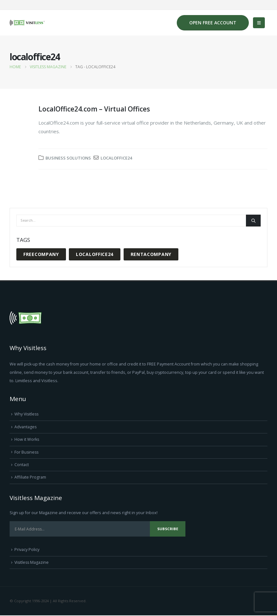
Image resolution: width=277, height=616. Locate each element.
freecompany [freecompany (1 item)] (41, 254)
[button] (259, 22)
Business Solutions (68, 158)
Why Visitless (27, 414)
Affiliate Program (30, 477)
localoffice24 (116, 158)
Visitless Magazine (32, 562)
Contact (21, 465)
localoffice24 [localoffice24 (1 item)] (94, 254)
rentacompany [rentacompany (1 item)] (151, 254)
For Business (26, 452)
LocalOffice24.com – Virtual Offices (94, 108)
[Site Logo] (27, 23)
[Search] (253, 220)
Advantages (25, 427)
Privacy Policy (26, 550)
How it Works (26, 439)
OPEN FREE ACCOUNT (212, 23)
